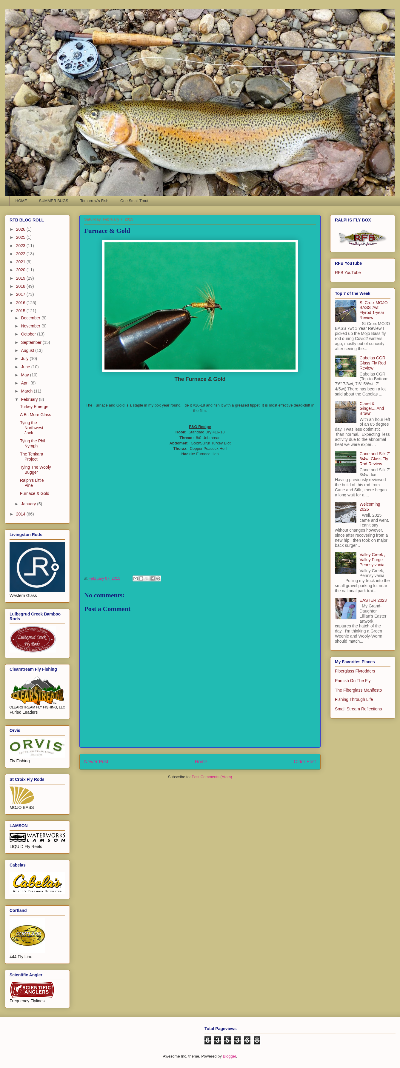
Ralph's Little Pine (32, 483)
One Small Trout (134, 200)
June (26, 366)
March (27, 391)
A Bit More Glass (35, 414)
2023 (21, 245)
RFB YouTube (348, 272)
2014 (21, 514)
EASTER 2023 (373, 600)
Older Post (305, 761)
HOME (21, 200)
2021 (21, 261)
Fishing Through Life (354, 699)
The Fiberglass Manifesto (358, 690)
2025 (21, 237)
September (31, 342)
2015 (21, 310)
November (31, 326)
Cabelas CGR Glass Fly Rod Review (373, 363)
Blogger (229, 1056)
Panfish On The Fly (353, 680)
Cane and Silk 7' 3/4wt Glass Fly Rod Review (375, 458)
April (25, 383)
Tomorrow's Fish (94, 200)
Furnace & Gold (34, 493)
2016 (21, 302)
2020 (21, 269)
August (28, 350)
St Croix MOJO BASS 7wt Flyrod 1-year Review (374, 310)
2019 (21, 278)
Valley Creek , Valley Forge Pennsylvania (372, 559)
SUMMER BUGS (53, 200)
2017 (21, 294)
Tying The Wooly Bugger (35, 470)
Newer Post (96, 761)
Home (201, 761)
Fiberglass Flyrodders (355, 671)
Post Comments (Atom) (212, 777)
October (29, 334)
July (25, 358)
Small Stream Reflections (358, 709)
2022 (21, 253)
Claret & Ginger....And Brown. (372, 408)
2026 (21, 229)
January (29, 503)
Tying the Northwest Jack (31, 427)
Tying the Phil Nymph (32, 443)
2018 (21, 286)
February (30, 399)
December (31, 318)
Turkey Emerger (35, 406)
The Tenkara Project (31, 456)
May (25, 375)
